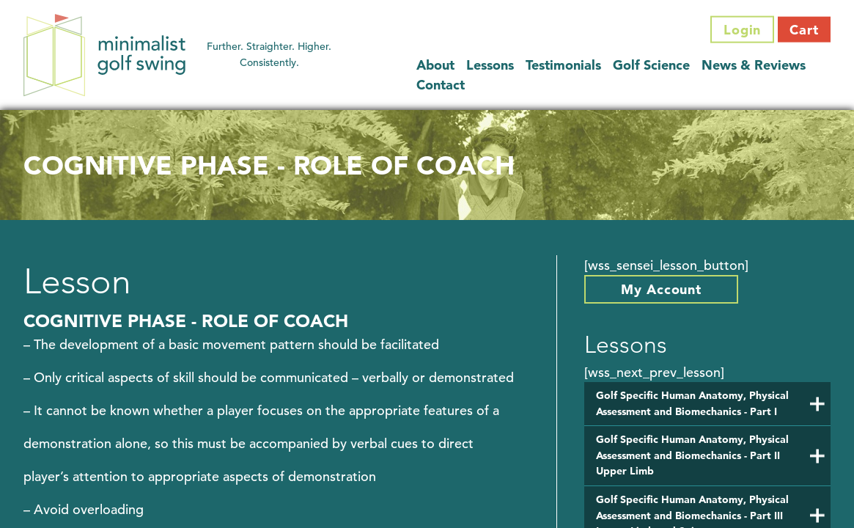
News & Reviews (754, 64)
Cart (804, 29)
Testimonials (563, 64)
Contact (440, 84)
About (435, 64)
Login (743, 29)
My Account (661, 289)
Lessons (490, 64)
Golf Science (651, 64)
